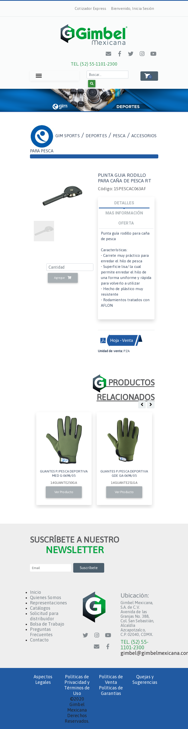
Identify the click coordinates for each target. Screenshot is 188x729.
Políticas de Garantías (111, 690)
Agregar (62, 277)
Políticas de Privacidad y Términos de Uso (77, 685)
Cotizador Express (90, 8)
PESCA (119, 135)
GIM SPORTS (67, 135)
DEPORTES (96, 135)
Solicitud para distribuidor (44, 616)
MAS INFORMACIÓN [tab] (124, 212)
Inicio (35, 592)
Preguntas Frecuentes (41, 632)
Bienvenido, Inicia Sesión (132, 8)
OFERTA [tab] (126, 223)
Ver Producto (63, 492)
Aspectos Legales (43, 679)
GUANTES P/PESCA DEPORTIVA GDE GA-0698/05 (124, 473)
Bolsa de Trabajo (47, 624)
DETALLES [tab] (124, 202)
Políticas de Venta (111, 679)
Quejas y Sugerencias (144, 679)
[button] (149, 76)
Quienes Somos (45, 597)
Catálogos (40, 608)
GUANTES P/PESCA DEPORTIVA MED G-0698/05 (64, 473)
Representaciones (48, 602)
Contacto (39, 639)
